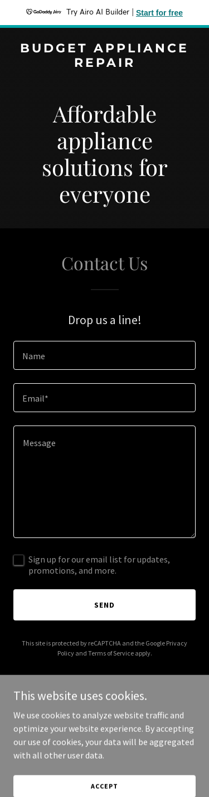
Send (104, 605)
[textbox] (104, 355)
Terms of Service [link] (111, 653)
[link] (104, 63)
